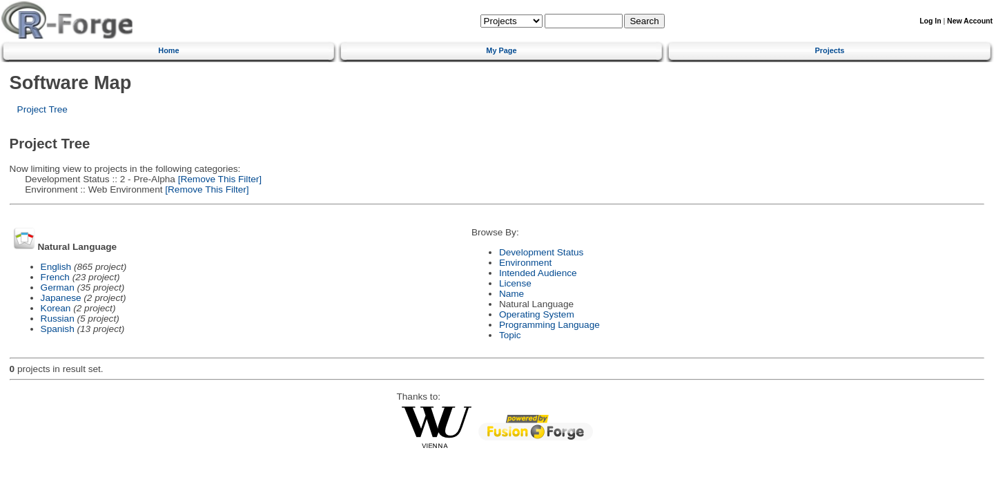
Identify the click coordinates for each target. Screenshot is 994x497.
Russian (58, 318)
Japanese (61, 298)
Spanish (58, 329)
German (58, 287)
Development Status (541, 252)
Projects (830, 50)
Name (511, 294)
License (515, 283)
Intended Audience (538, 273)
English (56, 267)
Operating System (536, 314)
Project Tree (42, 109)
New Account (970, 21)
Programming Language (549, 325)
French (55, 277)
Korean (56, 308)
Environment (525, 262)
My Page (501, 50)
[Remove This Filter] (218, 179)
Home (168, 50)
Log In (930, 21)
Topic (510, 335)
